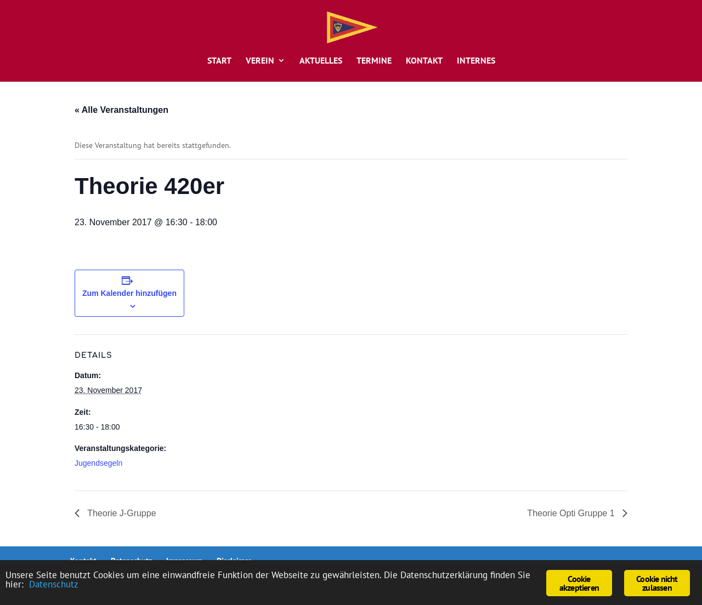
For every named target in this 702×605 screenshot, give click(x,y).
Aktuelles (320, 61)
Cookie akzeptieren (579, 583)
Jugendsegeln (98, 463)
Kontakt (424, 61)
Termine (374, 61)
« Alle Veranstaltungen (121, 110)
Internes (476, 61)
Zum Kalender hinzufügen (129, 293)
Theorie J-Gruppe (120, 513)
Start (219, 61)
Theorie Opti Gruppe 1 (572, 513)
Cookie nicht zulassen (656, 583)
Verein (260, 61)
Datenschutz (53, 584)
